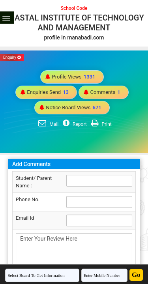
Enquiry (12, 57)
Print (100, 124)
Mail (47, 124)
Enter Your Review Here (74, 254)
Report (74, 124)
